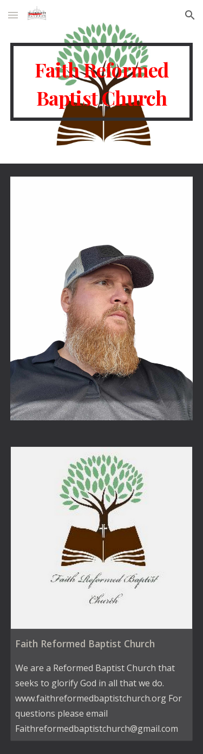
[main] (101, 82)
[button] (13, 15)
